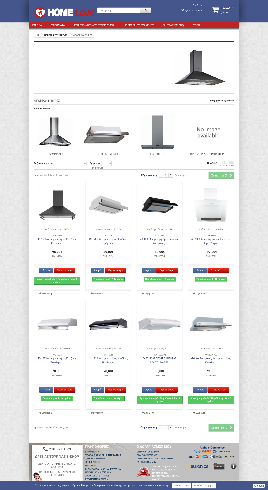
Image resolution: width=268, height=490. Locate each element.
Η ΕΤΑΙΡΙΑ (90, 465)
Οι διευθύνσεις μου (147, 455)
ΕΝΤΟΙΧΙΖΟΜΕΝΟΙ (107, 153)
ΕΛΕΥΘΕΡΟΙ (157, 153)
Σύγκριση (47, 293)
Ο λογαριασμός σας (192, 10)
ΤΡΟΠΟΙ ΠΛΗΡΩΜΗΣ (95, 458)
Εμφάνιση (95, 163)
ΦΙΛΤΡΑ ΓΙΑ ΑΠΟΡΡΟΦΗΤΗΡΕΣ (208, 153)
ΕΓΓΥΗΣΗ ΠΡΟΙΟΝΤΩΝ (96, 479)
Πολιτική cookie (181, 485)
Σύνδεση (198, 5)
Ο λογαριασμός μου (154, 447)
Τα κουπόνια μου (146, 462)
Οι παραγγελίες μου (148, 451)
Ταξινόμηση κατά (43, 163)
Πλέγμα (223, 164)
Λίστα (231, 164)
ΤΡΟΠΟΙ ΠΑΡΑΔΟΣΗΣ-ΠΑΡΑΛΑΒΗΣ (103, 455)
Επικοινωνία (92, 451)
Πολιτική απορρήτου (204, 485)
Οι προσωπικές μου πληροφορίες (156, 458)
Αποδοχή (259, 485)
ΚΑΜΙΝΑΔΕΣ (56, 153)
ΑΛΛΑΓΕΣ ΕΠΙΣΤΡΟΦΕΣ (97, 475)
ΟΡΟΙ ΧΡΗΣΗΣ (92, 462)
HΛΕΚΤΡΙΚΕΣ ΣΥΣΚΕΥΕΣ (56, 35)
